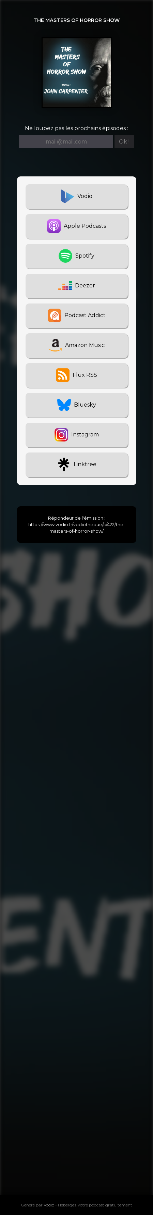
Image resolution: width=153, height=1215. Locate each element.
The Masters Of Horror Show (76, 20)
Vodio (49, 1204)
